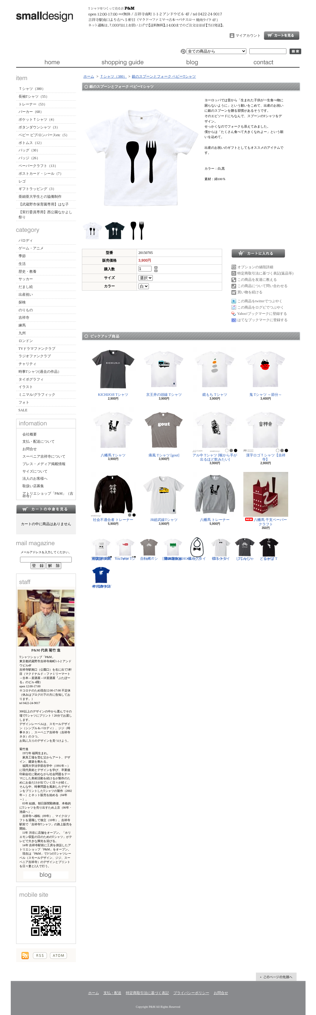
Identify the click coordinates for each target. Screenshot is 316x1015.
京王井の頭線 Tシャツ (164, 372)
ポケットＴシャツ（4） (37, 119)
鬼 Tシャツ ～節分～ (265, 372)
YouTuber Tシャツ (125, 549)
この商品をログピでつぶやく (260, 307)
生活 (22, 264)
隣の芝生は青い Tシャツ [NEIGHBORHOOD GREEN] (178, 549)
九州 (22, 333)
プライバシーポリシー (191, 993)
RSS (40, 955)
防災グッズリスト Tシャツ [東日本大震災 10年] (101, 549)
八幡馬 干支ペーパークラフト (265, 499)
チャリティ (27, 364)
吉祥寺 (24, 317)
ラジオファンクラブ (35, 356)
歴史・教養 (27, 271)
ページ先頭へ (276, 977)
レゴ (22, 181)
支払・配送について (122, 62)
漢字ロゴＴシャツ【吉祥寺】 (265, 434)
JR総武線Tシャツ (164, 497)
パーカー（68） (31, 112)
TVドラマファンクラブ (37, 348)
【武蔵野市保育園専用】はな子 (44, 204)
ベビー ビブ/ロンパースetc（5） (44, 135)
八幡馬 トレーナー (215, 497)
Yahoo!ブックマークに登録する (262, 314)
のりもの (26, 310)
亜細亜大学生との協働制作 (40, 196)
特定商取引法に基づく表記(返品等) (265, 273)
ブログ (193, 62)
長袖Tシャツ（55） (34, 96)
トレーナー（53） (33, 104)
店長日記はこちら (45, 875)
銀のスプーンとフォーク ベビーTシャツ (164, 76)
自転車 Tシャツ (149, 549)
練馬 (22, 325)
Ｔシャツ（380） (32, 89)
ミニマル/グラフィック (37, 394)
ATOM (58, 955)
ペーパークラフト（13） (38, 166)
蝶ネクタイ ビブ (197, 549)
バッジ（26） (29, 158)
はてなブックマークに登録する (262, 320)
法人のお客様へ (35, 478)
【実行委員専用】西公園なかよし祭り (45, 214)
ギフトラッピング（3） (37, 189)
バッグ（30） (29, 150)
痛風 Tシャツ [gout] (164, 432)
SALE (23, 410)
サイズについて (35, 471)
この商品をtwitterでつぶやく (260, 301)
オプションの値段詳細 (255, 267)
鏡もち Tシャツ (215, 372)
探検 (22, 302)
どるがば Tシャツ (268, 549)
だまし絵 (26, 287)
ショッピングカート (282, 35)
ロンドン (26, 341)
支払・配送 (112, 993)
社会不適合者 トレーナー (113, 497)
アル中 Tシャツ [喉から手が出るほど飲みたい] (215, 434)
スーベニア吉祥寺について (43, 456)
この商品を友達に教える (257, 279)
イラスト (26, 387)
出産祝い (26, 294)
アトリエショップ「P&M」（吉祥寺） (48, 494)
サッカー (26, 279)
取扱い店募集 (33, 486)
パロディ (26, 240)
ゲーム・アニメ (31, 248)
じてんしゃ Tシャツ (244, 549)
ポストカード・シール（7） (41, 173)
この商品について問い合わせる (262, 286)
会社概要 (29, 434)
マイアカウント (248, 35)
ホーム (51, 62)
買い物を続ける (249, 292)
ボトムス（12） (31, 143)
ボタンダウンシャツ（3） (39, 127)
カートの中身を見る (46, 509)
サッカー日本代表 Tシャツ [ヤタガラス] (101, 576)
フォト (24, 402)
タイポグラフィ (31, 379)
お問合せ (264, 62)
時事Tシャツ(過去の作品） (40, 371)
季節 (22, 256)
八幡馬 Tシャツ (113, 432)
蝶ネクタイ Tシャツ (220, 549)
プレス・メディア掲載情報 (43, 464)
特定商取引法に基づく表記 (147, 993)
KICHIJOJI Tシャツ (113, 372)
